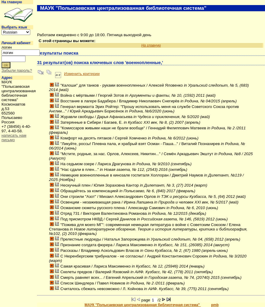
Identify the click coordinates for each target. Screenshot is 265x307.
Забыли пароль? (16, 70)
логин (6, 47)
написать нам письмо (13, 137)
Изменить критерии (82, 73)
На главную (11, 2)
